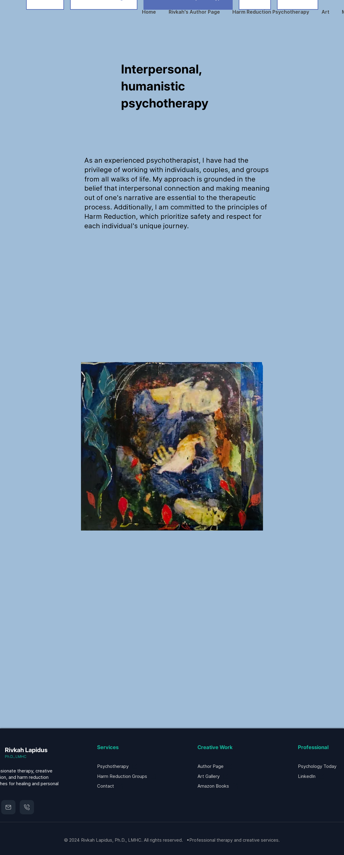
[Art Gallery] (228, 776)
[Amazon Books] (228, 786)
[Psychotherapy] (120, 766)
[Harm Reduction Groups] (128, 776)
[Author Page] (220, 766)
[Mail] (8, 807)
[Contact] (128, 786)
